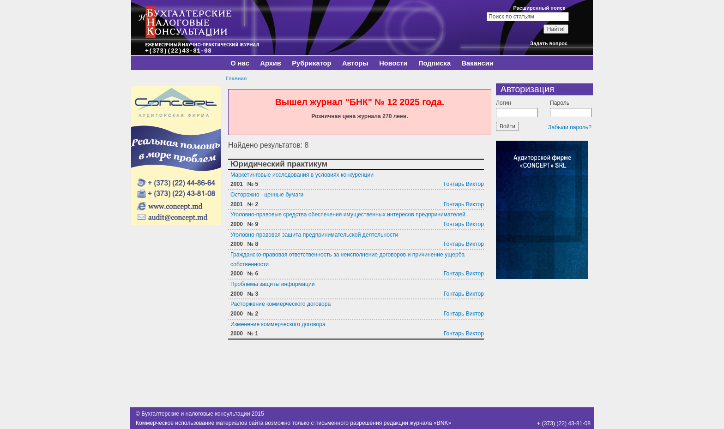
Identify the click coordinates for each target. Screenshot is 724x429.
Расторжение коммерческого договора (280, 304)
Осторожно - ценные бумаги (266, 194)
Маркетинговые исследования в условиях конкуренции (302, 175)
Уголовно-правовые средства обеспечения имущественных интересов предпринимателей (347, 214)
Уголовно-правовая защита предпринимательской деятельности (314, 235)
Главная (236, 78)
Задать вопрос (548, 43)
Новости (393, 63)
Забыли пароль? (569, 127)
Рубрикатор (311, 63)
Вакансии (477, 63)
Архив (270, 63)
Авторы (355, 63)
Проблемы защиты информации (272, 284)
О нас (239, 63)
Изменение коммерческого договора (278, 324)
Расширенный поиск (539, 8)
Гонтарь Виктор (464, 184)
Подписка (434, 63)
